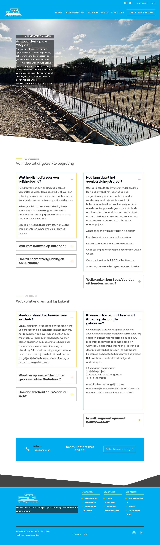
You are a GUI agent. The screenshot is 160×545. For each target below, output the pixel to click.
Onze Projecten (98, 12)
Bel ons (37, 446)
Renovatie (90, 502)
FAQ (153, 4)
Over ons (117, 12)
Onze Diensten (74, 12)
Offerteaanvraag (141, 12)
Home (58, 12)
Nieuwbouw (91, 498)
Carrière (142, 4)
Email (132, 506)
